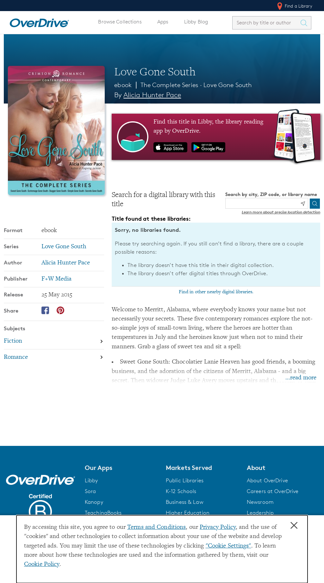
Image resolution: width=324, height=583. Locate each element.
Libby (91, 480)
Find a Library (294, 6)
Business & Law (184, 502)
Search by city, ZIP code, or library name (271, 194)
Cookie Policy (41, 564)
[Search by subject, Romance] (54, 357)
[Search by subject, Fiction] (54, 341)
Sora (90, 491)
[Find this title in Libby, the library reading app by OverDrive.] (216, 137)
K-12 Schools (181, 491)
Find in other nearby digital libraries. (216, 292)
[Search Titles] (305, 22)
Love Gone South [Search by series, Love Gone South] (63, 247)
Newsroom (260, 502)
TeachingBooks (103, 513)
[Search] (315, 204)
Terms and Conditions (156, 527)
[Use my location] (303, 204)
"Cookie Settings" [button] (228, 546)
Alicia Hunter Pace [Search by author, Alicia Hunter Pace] (152, 95)
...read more (300, 378)
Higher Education (187, 513)
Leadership (260, 513)
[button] (121, 467)
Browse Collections (119, 22)
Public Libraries (184, 480)
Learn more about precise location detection (281, 212)
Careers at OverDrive (272, 491)
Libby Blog (196, 22)
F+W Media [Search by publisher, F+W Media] (56, 279)
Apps (163, 22)
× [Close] (294, 526)
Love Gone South (227, 85)
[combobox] (266, 22)
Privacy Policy (218, 527)
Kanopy (94, 502)
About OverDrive (267, 480)
